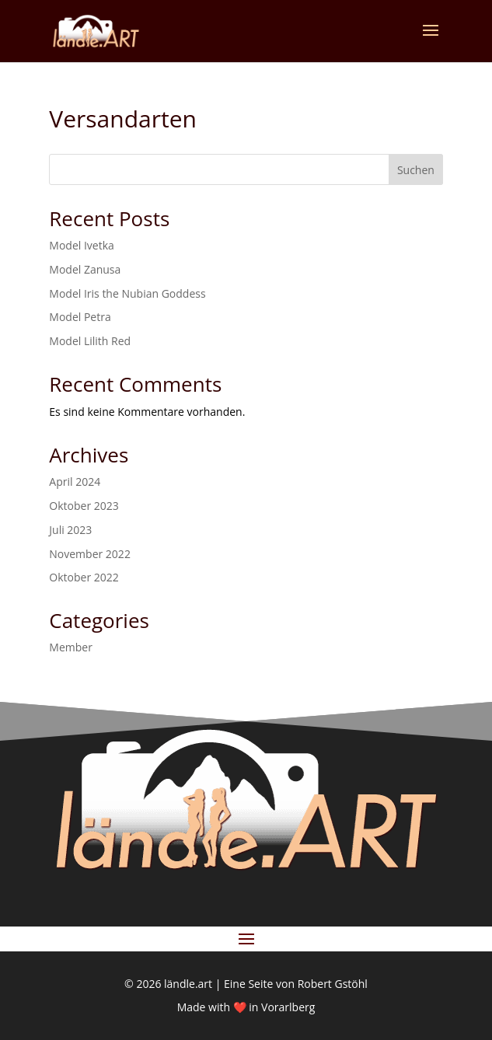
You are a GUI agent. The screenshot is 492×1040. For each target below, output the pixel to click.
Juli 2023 (70, 529)
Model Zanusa (84, 269)
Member (70, 647)
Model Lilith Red (90, 340)
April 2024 (74, 481)
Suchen (415, 169)
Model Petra (79, 316)
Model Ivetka (81, 245)
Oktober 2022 (83, 577)
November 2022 (90, 553)
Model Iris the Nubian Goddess (127, 293)
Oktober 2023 (83, 505)
